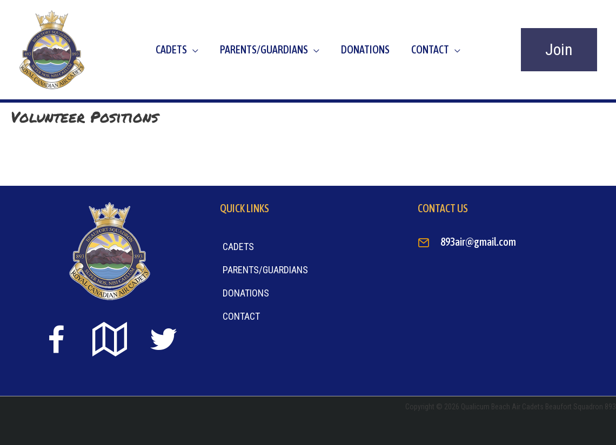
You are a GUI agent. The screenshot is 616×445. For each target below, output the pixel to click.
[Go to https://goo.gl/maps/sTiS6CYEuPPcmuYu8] (109, 340)
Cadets (171, 49)
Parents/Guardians (264, 49)
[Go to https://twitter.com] (163, 339)
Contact (430, 49)
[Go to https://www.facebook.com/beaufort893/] (56, 341)
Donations (365, 49)
